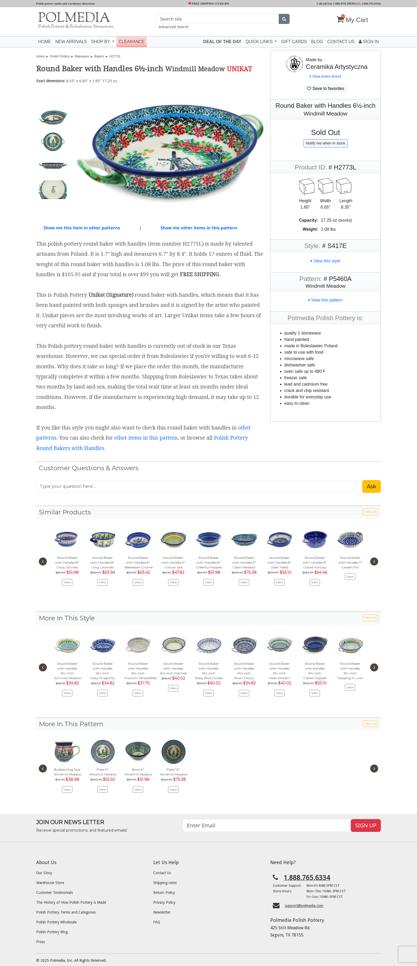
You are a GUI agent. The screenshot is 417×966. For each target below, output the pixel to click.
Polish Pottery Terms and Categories (66, 912)
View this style (325, 261)
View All (370, 512)
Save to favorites (325, 88)
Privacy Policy (164, 902)
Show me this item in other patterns (81, 228)
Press (40, 942)
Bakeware (82, 56)
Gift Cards (294, 41)
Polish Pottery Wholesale (56, 922)
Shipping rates (165, 883)
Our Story (44, 873)
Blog (317, 41)
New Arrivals (71, 41)
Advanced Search (174, 26)
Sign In (369, 41)
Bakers (99, 56)
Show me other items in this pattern (198, 228)
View (67, 582)
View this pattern (325, 300)
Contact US (341, 41)
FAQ (156, 922)
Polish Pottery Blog (52, 932)
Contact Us (162, 873)
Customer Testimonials (54, 892)
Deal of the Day (222, 41)
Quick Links (259, 41)
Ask (371, 486)
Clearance (132, 41)
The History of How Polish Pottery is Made (71, 902)
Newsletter (161, 912)
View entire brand (325, 76)
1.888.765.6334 (369, 3)
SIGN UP (365, 825)
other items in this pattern (146, 438)
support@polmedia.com (304, 905)
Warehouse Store (50, 883)
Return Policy (164, 892)
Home (44, 41)
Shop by (101, 41)
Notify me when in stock (325, 143)
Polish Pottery (60, 56)
